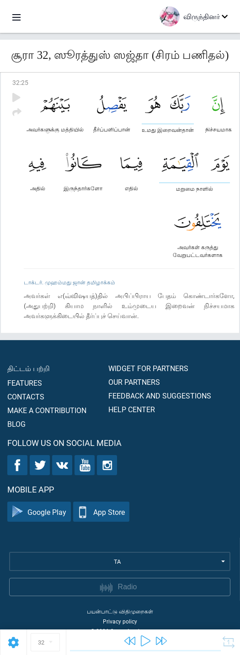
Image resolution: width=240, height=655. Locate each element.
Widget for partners (148, 368)
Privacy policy (120, 621)
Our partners (134, 382)
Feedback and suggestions (159, 395)
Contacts (25, 396)
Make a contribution (46, 410)
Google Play (39, 512)
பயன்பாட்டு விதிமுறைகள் (120, 611)
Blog (16, 424)
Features (24, 383)
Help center (131, 409)
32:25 (20, 82)
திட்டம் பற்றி (28, 368)
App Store (101, 512)
